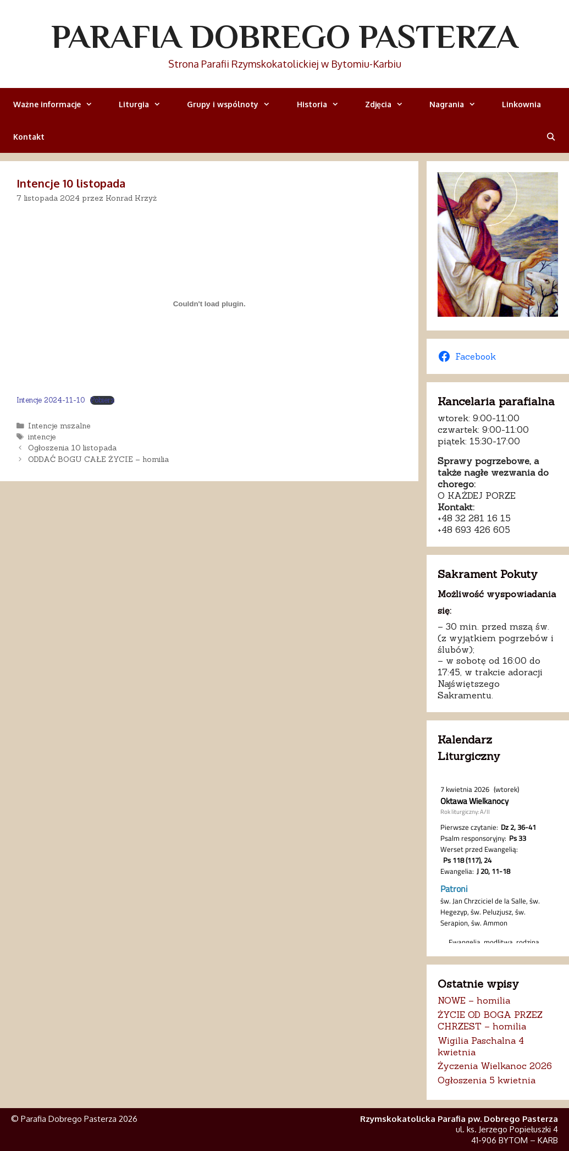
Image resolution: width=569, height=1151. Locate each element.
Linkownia (521, 104)
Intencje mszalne (59, 426)
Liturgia (146, 104)
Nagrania (459, 104)
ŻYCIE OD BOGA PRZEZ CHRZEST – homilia (490, 1020)
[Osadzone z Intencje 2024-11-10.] (209, 303)
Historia (324, 104)
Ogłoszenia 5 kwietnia (486, 1080)
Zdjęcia (390, 104)
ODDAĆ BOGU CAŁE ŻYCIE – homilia (98, 459)
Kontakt (29, 136)
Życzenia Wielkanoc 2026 (495, 1065)
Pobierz (102, 400)
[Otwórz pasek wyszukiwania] (551, 136)
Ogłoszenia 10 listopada (72, 448)
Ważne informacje (59, 104)
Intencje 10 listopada (70, 183)
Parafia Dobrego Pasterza (284, 36)
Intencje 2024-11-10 (50, 400)
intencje (42, 437)
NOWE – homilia (474, 1000)
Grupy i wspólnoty (235, 104)
